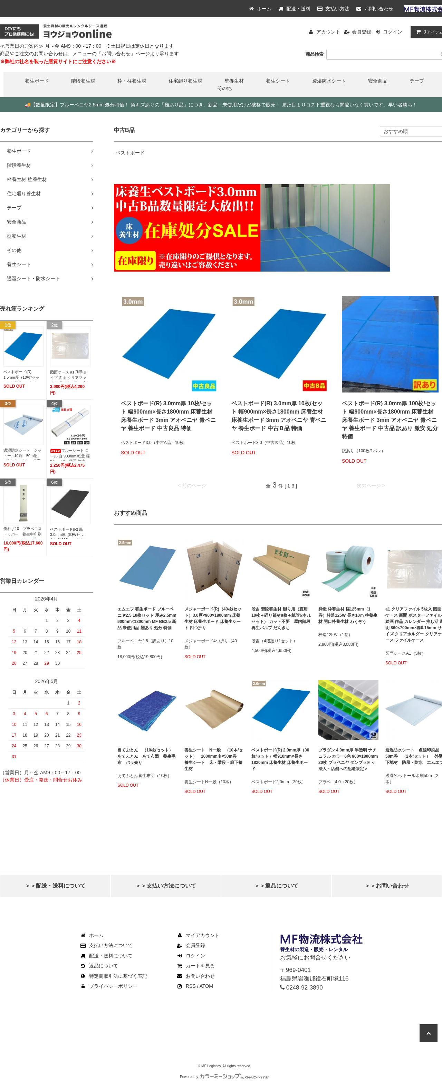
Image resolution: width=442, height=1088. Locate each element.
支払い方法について (106, 945)
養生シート (278, 81)
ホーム (260, 8)
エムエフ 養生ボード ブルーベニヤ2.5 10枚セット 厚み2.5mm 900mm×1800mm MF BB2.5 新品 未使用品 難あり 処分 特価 (146, 618)
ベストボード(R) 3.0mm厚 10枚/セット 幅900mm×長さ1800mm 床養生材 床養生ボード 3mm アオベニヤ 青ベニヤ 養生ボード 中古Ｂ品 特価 (278, 415)
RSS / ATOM (194, 986)
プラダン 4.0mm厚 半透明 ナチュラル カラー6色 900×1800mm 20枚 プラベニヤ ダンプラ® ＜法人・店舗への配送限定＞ (348, 759)
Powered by (224, 1077)
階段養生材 (83, 81)
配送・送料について (106, 955)
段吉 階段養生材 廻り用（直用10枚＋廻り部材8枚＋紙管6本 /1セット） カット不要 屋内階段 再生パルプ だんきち (281, 618)
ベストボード (130, 152)
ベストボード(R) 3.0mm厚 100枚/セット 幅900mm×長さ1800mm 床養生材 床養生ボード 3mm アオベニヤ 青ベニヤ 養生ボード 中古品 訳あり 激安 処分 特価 (390, 419)
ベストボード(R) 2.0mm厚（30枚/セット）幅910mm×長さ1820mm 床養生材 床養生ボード (280, 759)
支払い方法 (333, 8)
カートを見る (195, 965)
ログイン (392, 32)
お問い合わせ (374, 8)
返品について (98, 965)
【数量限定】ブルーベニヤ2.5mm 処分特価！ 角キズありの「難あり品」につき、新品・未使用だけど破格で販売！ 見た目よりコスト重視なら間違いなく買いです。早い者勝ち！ (221, 104)
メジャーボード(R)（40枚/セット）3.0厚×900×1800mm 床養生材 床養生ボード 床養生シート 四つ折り (212, 618)
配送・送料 (294, 8)
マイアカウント (198, 935)
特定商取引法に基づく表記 (113, 976)
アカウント (328, 32)
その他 (224, 88)
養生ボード (37, 81)
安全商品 (377, 81)
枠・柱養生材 (131, 81)
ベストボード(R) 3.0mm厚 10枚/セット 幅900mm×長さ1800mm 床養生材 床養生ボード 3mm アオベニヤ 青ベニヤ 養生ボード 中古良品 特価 (168, 415)
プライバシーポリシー (108, 986)
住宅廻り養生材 (185, 81)
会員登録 (361, 32)
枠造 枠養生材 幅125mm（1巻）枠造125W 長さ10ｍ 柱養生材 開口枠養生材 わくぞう (347, 615)
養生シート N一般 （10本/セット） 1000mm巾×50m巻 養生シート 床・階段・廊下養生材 (213, 759)
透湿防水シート (329, 81)
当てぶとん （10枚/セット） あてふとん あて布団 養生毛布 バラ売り (147, 756)
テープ (417, 81)
